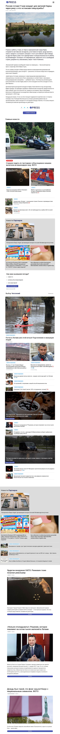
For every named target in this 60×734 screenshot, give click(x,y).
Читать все (50, 293)
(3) (47, 389)
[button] (53, 2)
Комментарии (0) (29, 112)
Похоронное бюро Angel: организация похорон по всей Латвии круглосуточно (29, 242)
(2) (29, 202)
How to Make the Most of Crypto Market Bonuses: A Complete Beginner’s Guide (30, 561)
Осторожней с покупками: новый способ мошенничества (30, 383)
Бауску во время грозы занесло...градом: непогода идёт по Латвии (33, 376)
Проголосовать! (12, 286)
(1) (38, 192)
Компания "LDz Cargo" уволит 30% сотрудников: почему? (30, 389)
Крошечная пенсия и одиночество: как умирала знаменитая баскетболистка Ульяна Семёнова (31, 476)
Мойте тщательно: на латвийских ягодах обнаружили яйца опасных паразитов (41, 191)
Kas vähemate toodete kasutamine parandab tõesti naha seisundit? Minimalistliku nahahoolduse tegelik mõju (42, 264)
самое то (10, 277)
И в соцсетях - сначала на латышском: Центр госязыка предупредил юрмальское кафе (25, 415)
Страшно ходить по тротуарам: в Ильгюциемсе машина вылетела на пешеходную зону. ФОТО (28, 164)
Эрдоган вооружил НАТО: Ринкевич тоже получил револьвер (16, 190)
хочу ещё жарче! (12, 283)
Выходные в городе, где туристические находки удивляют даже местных (30, 546)
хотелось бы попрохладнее (15, 280)
